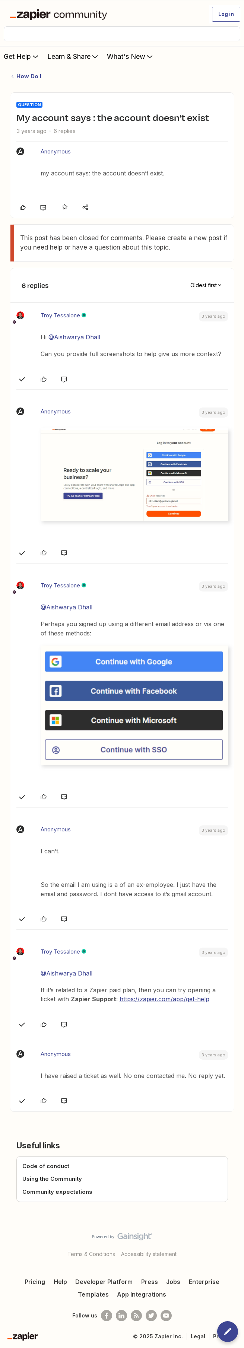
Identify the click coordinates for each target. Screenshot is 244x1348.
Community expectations (57, 1191)
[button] (226, 14)
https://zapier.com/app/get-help (164, 999)
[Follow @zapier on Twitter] (151, 1315)
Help (60, 1281)
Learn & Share (73, 56)
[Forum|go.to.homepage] (60, 14)
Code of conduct (45, 1166)
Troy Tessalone (60, 315)
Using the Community (52, 1178)
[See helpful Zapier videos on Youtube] (166, 1315)
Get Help (22, 56)
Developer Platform (104, 1281)
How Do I (28, 76)
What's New (130, 56)
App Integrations (141, 1294)
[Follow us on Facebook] (106, 1315)
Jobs (173, 1281)
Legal (198, 1336)
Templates (93, 1294)
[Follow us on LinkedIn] (121, 1315)
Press (149, 1281)
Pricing (35, 1281)
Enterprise (204, 1281)
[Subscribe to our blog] (136, 1315)
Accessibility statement (149, 1254)
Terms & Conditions (91, 1254)
